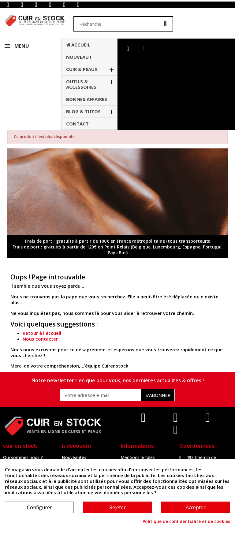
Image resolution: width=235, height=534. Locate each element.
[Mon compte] (128, 49)
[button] (142, 48)
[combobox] (112, 24)
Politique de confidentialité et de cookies (186, 521)
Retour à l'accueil (42, 333)
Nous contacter (40, 339)
